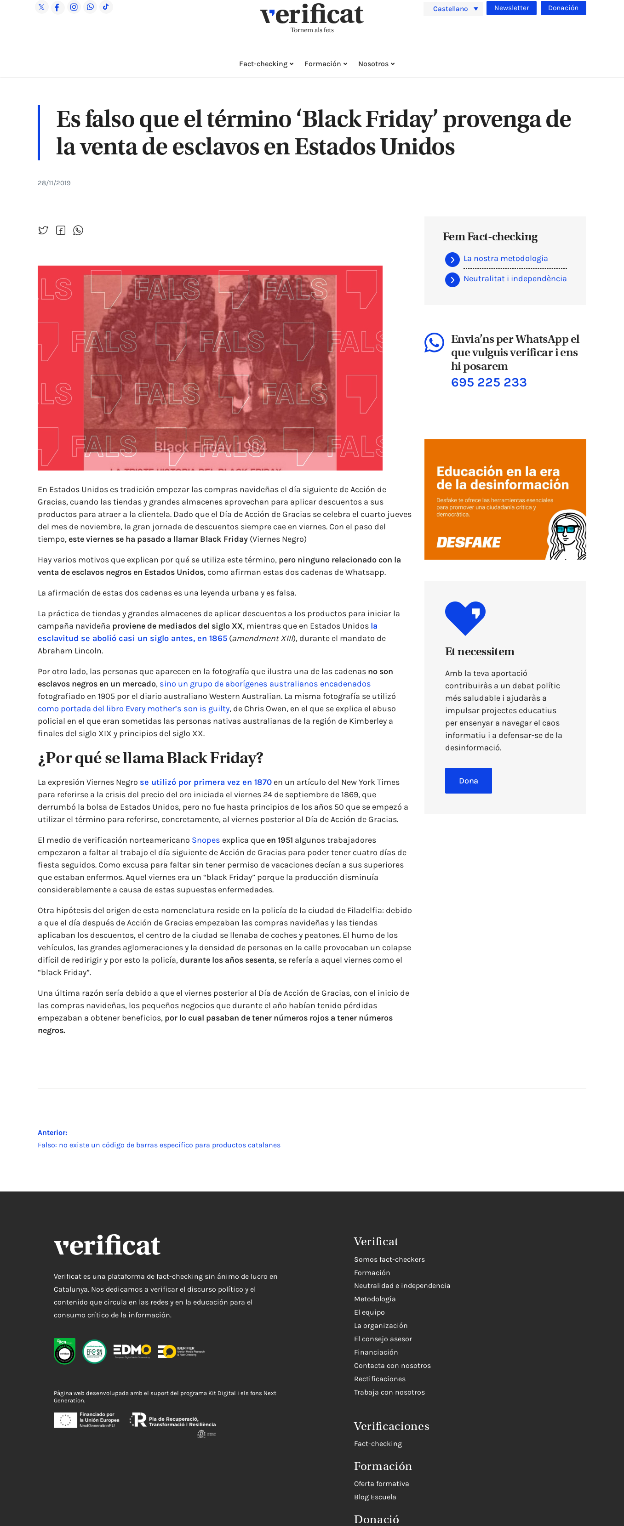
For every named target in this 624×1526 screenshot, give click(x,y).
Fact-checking (263, 63)
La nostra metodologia (506, 258)
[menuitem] (453, 9)
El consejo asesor (383, 1338)
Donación (563, 8)
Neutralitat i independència (515, 278)
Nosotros (373, 63)
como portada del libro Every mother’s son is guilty (133, 708)
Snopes (206, 840)
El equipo (369, 1312)
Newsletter (511, 8)
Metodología (375, 1298)
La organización (381, 1325)
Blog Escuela (375, 1496)
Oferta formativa (381, 1483)
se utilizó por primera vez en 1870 (203, 782)
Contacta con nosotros (392, 1365)
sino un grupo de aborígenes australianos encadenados (264, 684)
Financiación (376, 1352)
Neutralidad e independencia (402, 1285)
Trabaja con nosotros (389, 1392)
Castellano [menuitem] (452, 8)
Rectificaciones (380, 1378)
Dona (468, 780)
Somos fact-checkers (389, 1259)
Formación (322, 63)
